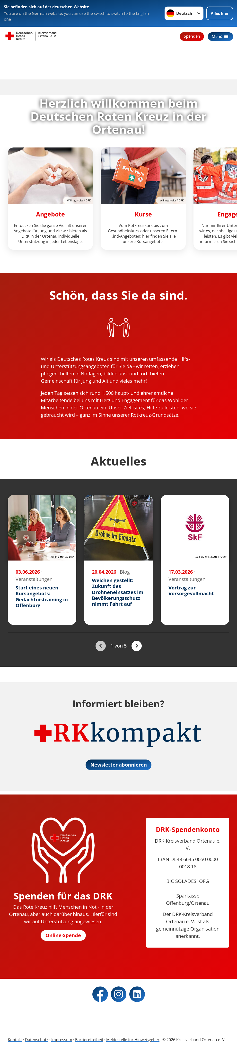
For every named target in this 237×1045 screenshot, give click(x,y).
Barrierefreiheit (89, 1039)
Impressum (61, 1039)
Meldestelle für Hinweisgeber (132, 1039)
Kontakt (15, 1039)
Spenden (192, 36)
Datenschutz (36, 1039)
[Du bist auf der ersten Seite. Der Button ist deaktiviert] (101, 646)
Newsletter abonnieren (118, 764)
